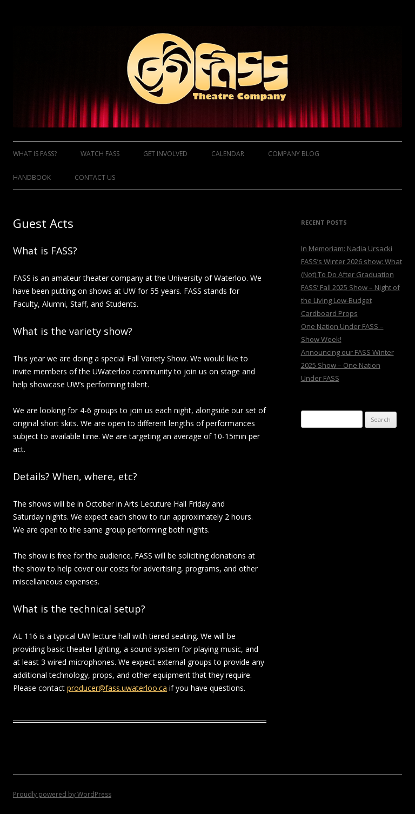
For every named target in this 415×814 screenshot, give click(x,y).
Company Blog (293, 153)
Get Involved (165, 153)
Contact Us (95, 177)
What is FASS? (35, 153)
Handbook (32, 177)
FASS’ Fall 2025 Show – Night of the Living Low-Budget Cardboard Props (350, 300)
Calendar (227, 153)
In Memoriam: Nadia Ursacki (346, 248)
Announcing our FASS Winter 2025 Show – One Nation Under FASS (347, 365)
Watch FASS (100, 153)
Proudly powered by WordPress (62, 794)
